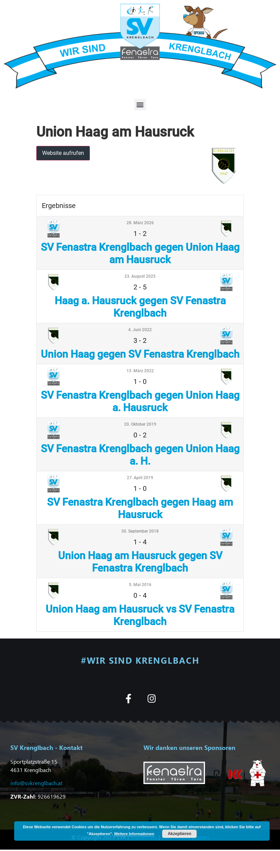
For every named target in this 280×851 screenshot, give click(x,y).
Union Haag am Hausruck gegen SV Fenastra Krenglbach (140, 562)
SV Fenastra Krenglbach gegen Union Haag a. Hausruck (140, 401)
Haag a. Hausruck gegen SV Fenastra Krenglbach (140, 307)
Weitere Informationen (134, 834)
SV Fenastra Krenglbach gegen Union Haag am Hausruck (140, 253)
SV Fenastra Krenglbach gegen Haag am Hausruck (140, 508)
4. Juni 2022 (140, 329)
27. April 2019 (140, 477)
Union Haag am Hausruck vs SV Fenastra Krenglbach (140, 615)
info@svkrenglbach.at (36, 782)
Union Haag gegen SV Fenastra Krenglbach (140, 354)
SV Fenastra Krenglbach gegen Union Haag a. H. (140, 455)
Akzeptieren (179, 833)
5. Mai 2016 (140, 584)
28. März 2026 (140, 222)
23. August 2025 (140, 276)
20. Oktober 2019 (140, 424)
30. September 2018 (140, 531)
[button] (140, 104)
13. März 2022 (140, 370)
